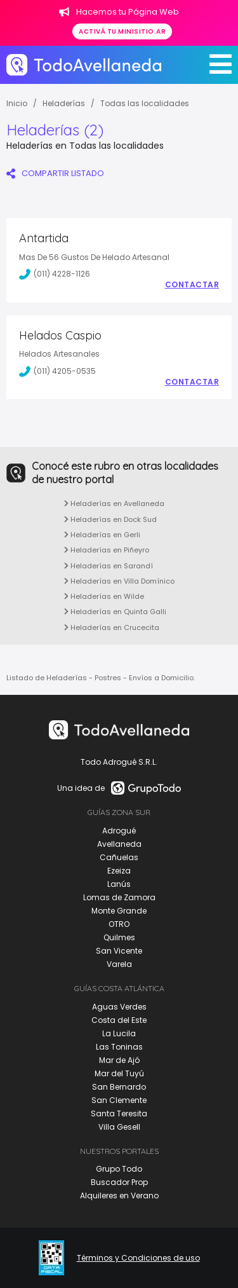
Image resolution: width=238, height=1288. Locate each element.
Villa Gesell (119, 1126)
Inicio (16, 103)
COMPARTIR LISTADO (55, 173)
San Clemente (119, 1100)
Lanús (119, 884)
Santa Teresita (119, 1113)
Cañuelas (119, 857)
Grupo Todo (119, 1168)
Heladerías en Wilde (104, 596)
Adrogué (119, 830)
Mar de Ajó (119, 1060)
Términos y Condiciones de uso (138, 1258)
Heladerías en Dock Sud (110, 519)
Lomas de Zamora (119, 897)
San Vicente (119, 950)
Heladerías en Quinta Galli (115, 611)
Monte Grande (119, 910)
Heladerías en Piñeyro (106, 550)
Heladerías (64, 103)
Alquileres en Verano (119, 1195)
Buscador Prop (119, 1182)
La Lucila (119, 1033)
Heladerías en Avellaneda (114, 503)
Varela (119, 964)
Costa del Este (119, 1020)
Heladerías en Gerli (102, 535)
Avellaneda (119, 844)
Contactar (192, 285)
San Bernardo (119, 1086)
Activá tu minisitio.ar (122, 31)
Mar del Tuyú (119, 1073)
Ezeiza (119, 870)
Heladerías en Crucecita (111, 627)
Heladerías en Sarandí (108, 566)
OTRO (119, 924)
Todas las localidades (144, 103)
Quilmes (119, 937)
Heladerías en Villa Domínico (119, 581)
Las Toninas (119, 1046)
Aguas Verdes (119, 1006)
